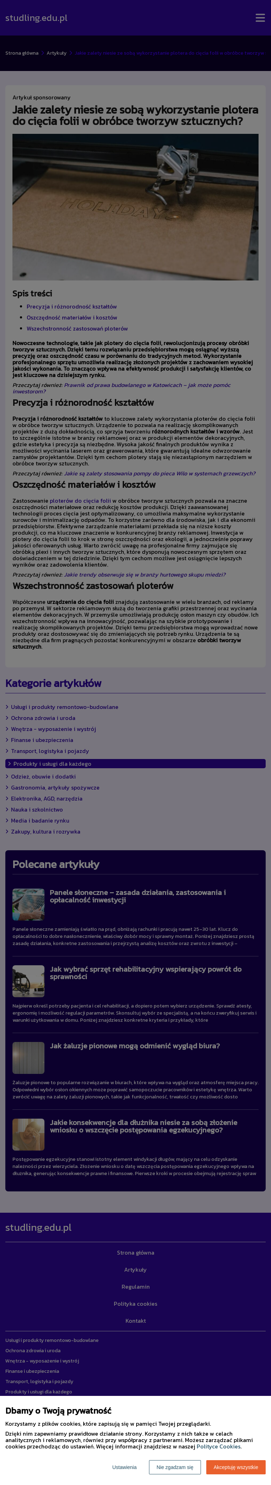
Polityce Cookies (218, 1446)
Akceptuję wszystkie (236, 1467)
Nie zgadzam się (174, 1467)
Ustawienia (124, 1467)
